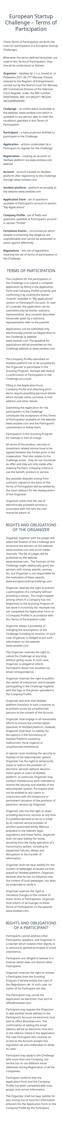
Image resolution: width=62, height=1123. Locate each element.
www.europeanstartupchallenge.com (29, 581)
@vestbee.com (22, 1003)
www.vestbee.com (30, 113)
